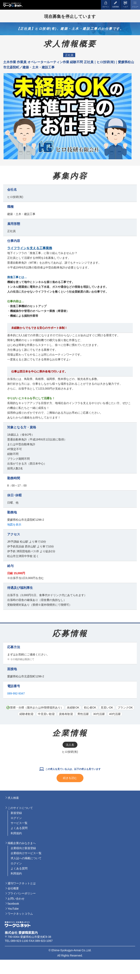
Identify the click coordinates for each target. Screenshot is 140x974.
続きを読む (70, 778)
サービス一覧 (19, 823)
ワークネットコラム (20, 913)
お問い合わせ (16, 898)
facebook (13, 903)
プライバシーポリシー (22, 893)
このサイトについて (20, 807)
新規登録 (16, 813)
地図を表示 (14, 524)
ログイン (16, 818)
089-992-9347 (16, 693)
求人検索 (13, 797)
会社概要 (13, 888)
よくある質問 (19, 828)
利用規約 (16, 833)
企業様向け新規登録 (23, 848)
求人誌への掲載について (26, 858)
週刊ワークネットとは (22, 883)
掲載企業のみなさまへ (22, 843)
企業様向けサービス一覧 (26, 853)
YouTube (13, 908)
